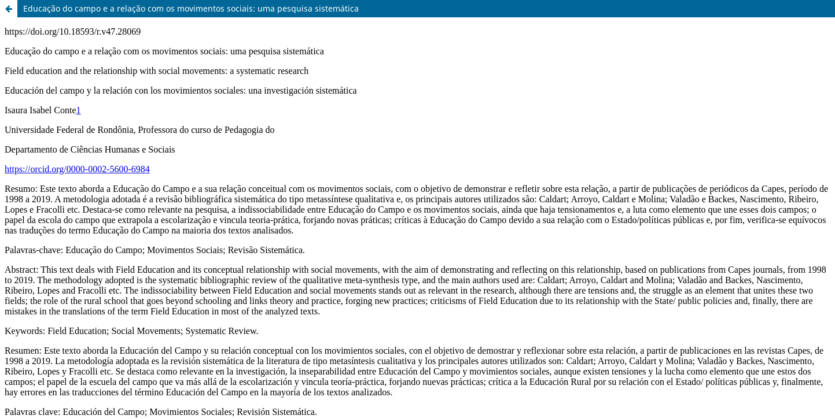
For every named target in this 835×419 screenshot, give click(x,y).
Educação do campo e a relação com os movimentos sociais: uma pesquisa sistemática (191, 8)
